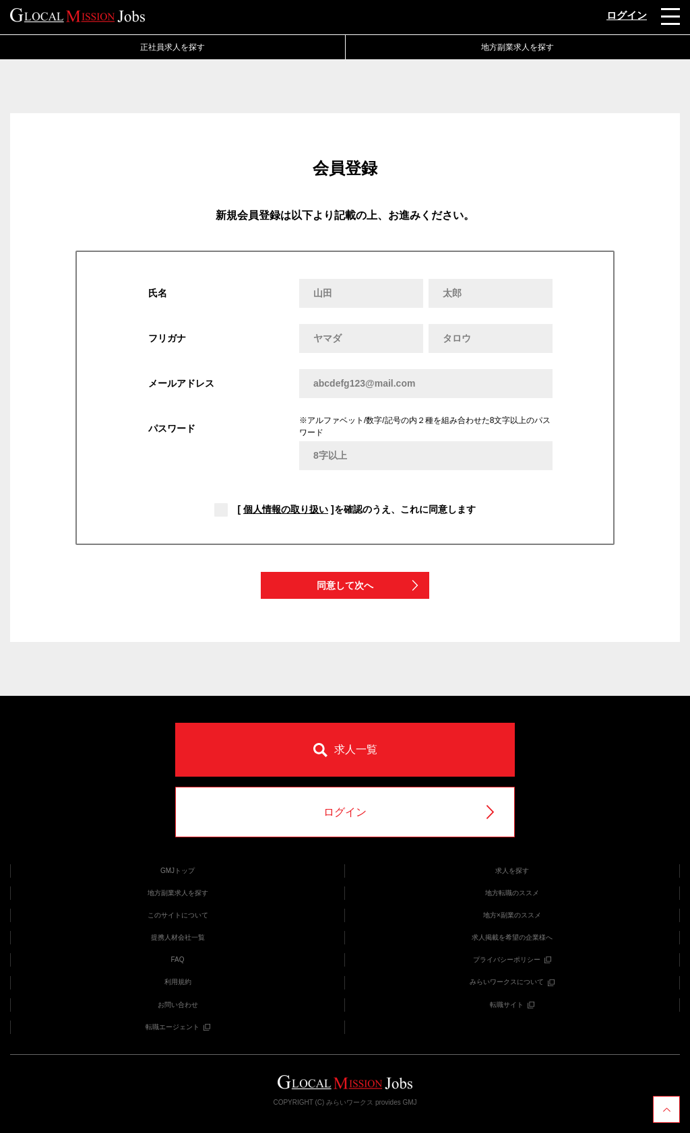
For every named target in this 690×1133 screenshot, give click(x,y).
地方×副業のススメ (512, 915)
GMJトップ (177, 870)
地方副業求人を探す (517, 47)
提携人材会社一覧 (178, 937)
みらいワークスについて (512, 981)
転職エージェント (178, 1027)
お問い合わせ (178, 1004)
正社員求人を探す (172, 47)
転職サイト (512, 1004)
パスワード (171, 428)
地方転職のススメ (512, 893)
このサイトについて (178, 915)
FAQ (177, 959)
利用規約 (177, 981)
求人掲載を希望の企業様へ (512, 937)
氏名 (157, 293)
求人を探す (512, 870)
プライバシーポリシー (512, 959)
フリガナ (167, 338)
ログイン (626, 15)
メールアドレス (181, 383)
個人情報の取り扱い (285, 509)
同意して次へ (368, 585)
